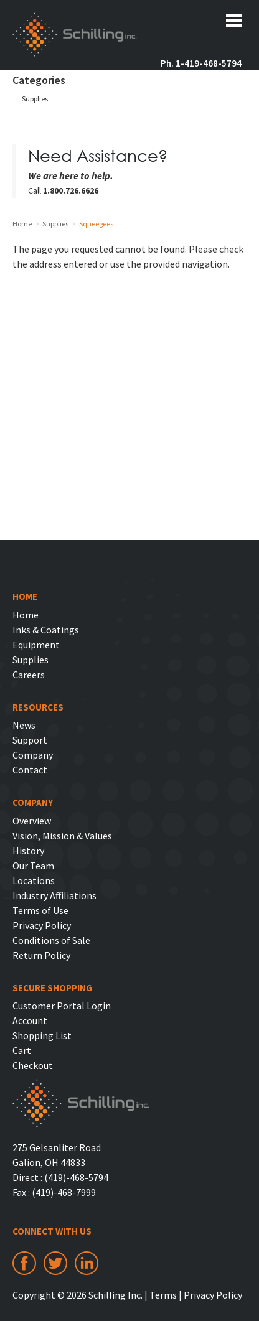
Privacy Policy (41, 925)
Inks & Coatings (45, 629)
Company (32, 755)
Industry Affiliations (54, 895)
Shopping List (42, 1035)
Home (25, 615)
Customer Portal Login (61, 1005)
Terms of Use (40, 910)
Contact (29, 769)
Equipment (36, 644)
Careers (28, 674)
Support (29, 740)
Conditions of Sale (51, 940)
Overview (31, 821)
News (23, 725)
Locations (33, 880)
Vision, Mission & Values (62, 835)
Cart (21, 1050)
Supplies (35, 98)
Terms (163, 1295)
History (28, 850)
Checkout (32, 1065)
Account (29, 1020)
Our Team (33, 865)
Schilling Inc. (74, 36)
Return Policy (41, 955)
